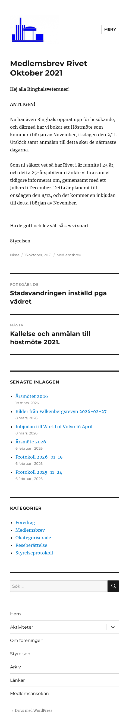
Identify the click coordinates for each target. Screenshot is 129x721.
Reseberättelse (31, 545)
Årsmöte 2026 (30, 441)
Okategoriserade (33, 537)
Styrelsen (20, 653)
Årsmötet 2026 (31, 396)
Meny (110, 29)
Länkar (17, 680)
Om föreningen (26, 640)
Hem (15, 613)
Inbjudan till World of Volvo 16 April (53, 426)
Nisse (15, 255)
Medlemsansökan (29, 693)
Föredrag (25, 522)
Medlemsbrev (68, 255)
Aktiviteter (21, 627)
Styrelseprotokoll (34, 553)
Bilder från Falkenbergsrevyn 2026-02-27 (60, 411)
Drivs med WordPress (33, 710)
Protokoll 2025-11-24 (38, 472)
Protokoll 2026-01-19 (39, 457)
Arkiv (15, 667)
